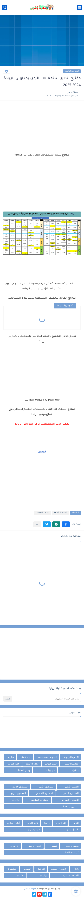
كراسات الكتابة (71, 852)
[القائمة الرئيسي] (79, 7)
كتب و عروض (35, 845)
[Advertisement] (42, 40)
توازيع (11, 757)
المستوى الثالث (20, 786)
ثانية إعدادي (73, 829)
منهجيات (50, 770)
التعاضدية (12, 868)
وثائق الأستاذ (23, 770)
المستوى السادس (69, 799)
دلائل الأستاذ (32, 763)
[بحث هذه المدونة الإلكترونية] (47, 699)
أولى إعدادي (13, 822)
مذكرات (75, 770)
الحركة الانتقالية (71, 875)
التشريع (27, 868)
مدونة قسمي (30, 889)
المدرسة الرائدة (72, 71)
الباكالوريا (61, 822)
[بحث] (4, 7)
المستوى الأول (46, 786)
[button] (66, 524)
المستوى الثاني (71, 793)
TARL (47, 822)
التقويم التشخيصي (47, 757)
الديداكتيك (26, 757)
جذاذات (16, 799)
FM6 (76, 868)
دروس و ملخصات (70, 806)
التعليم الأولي (72, 786)
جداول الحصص (42, 513)
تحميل (42, 452)
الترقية (41, 868)
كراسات (14, 845)
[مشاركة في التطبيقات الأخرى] (37, 524)
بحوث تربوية (72, 845)
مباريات (43, 875)
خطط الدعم (51, 763)
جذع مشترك (34, 829)
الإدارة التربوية (71, 757)
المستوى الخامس (44, 793)
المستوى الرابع (18, 793)
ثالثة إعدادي (32, 822)
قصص (54, 845)
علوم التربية (13, 763)
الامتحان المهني (59, 868)
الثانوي (75, 822)
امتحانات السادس (40, 799)
